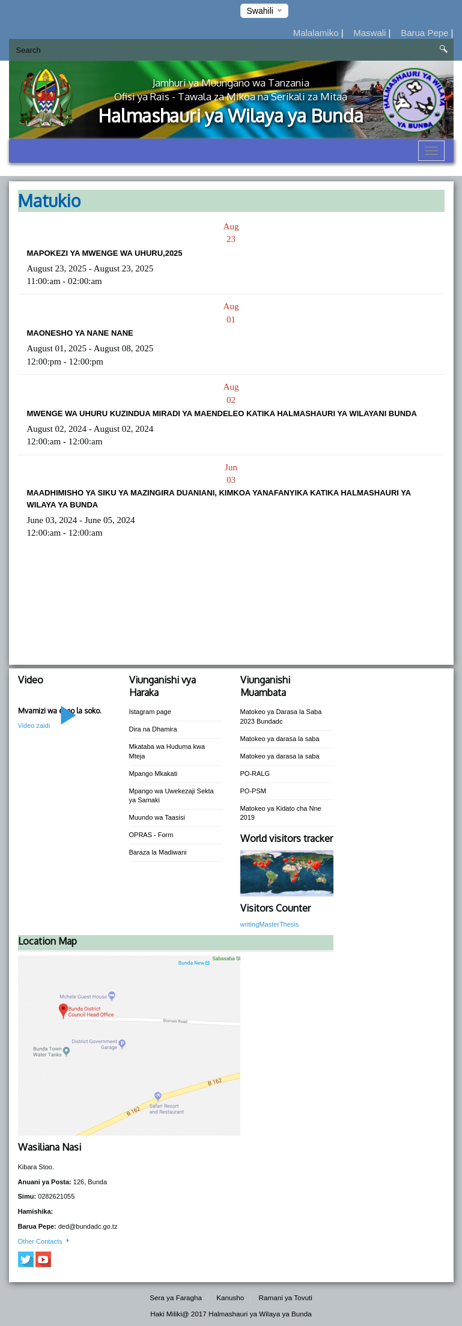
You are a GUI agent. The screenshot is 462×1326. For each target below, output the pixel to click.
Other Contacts (44, 1241)
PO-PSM (253, 791)
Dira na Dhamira (153, 729)
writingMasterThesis (269, 924)
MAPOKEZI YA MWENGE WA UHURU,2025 (105, 253)
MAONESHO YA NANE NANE (80, 333)
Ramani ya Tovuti (285, 1297)
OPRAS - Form (151, 834)
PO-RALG (255, 773)
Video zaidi (34, 725)
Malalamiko (317, 33)
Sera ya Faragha (176, 1297)
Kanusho (230, 1297)
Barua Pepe (426, 33)
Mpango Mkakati (153, 773)
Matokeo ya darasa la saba (280, 738)
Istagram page (150, 711)
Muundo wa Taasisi (157, 817)
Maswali (370, 33)
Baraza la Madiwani (158, 852)
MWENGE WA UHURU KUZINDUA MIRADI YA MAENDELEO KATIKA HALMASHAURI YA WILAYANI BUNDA (222, 413)
